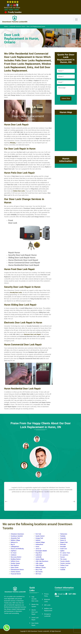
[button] (26, 445)
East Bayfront (15, 565)
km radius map (66, 132)
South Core (63, 549)
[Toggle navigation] (76, 19)
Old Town (38, 574)
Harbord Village (40, 542)
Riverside (63, 544)
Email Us (61, 594)
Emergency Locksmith (47, 615)
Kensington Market (41, 551)
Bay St (13, 544)
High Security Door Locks (35, 599)
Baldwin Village (15, 540)
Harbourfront (39, 544)
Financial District (16, 574)
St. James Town (65, 553)
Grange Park (39, 538)
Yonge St (63, 567)
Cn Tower (13, 553)
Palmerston (63, 534)
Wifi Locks (47, 605)
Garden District (40, 536)
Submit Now (66, 98)
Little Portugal (40, 565)
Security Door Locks (16, 292)
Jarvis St (38, 549)
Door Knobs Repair (35, 624)
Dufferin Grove (15, 561)
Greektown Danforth (17, 536)
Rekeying (12, 143)
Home (6, 26)
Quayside (63, 538)
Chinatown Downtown (17, 534)
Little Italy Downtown (42, 561)
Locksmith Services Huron (17, 26)
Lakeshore (39, 555)
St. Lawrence (64, 555)
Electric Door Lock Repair (35, 612)
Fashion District (15, 572)
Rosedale (63, 547)
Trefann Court (64, 565)
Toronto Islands (65, 561)
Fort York (38, 534)
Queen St (63, 540)
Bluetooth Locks (47, 601)
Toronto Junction (65, 563)
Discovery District (16, 557)
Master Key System (35, 605)
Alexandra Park (15, 538)
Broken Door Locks (19, 191)
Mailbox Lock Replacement (48, 610)
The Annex (63, 559)
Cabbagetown (15, 547)
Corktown (13, 555)
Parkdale (62, 536)
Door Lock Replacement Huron (36, 26)
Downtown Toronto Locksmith (40, 631)
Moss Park (39, 570)
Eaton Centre (14, 567)
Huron (37, 547)
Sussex (62, 557)
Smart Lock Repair (35, 619)
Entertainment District (17, 570)
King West (39, 553)
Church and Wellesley (17, 549)
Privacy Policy (46, 595)
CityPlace (13, 551)
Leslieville (38, 557)
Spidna (62, 551)
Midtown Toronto (41, 567)
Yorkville (62, 570)
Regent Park (64, 542)
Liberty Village (40, 559)
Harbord (38, 540)
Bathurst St (14, 542)
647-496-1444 (12, 9)
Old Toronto (39, 572)
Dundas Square (15, 563)
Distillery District (15, 559)
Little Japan (39, 563)
